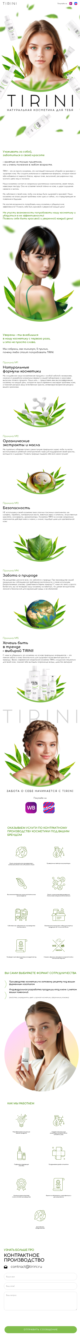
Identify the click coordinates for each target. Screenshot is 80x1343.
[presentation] (25, 1318)
